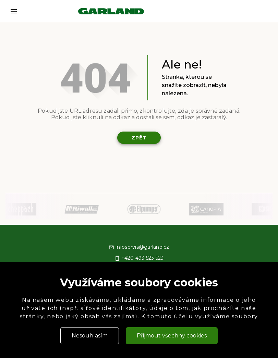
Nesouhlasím (90, 335)
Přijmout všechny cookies (172, 335)
